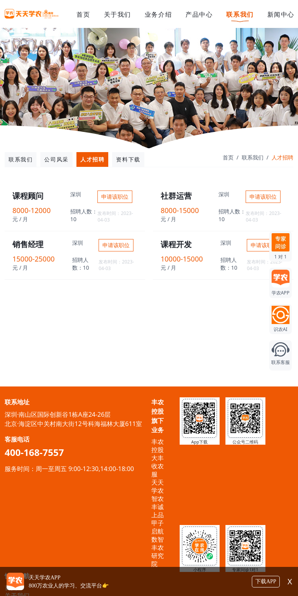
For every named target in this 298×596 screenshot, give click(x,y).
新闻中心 (281, 14)
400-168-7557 (34, 452)
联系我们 (239, 14)
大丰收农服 (157, 466)
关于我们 (117, 14)
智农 (157, 498)
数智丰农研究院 (157, 551)
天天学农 (157, 486)
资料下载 (128, 159)
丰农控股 (157, 445)
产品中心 (199, 14)
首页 (83, 14)
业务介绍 (158, 14)
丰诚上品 (157, 510)
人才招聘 (92, 159)
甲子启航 (157, 527)
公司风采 (56, 159)
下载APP (265, 581)
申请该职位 (114, 196)
